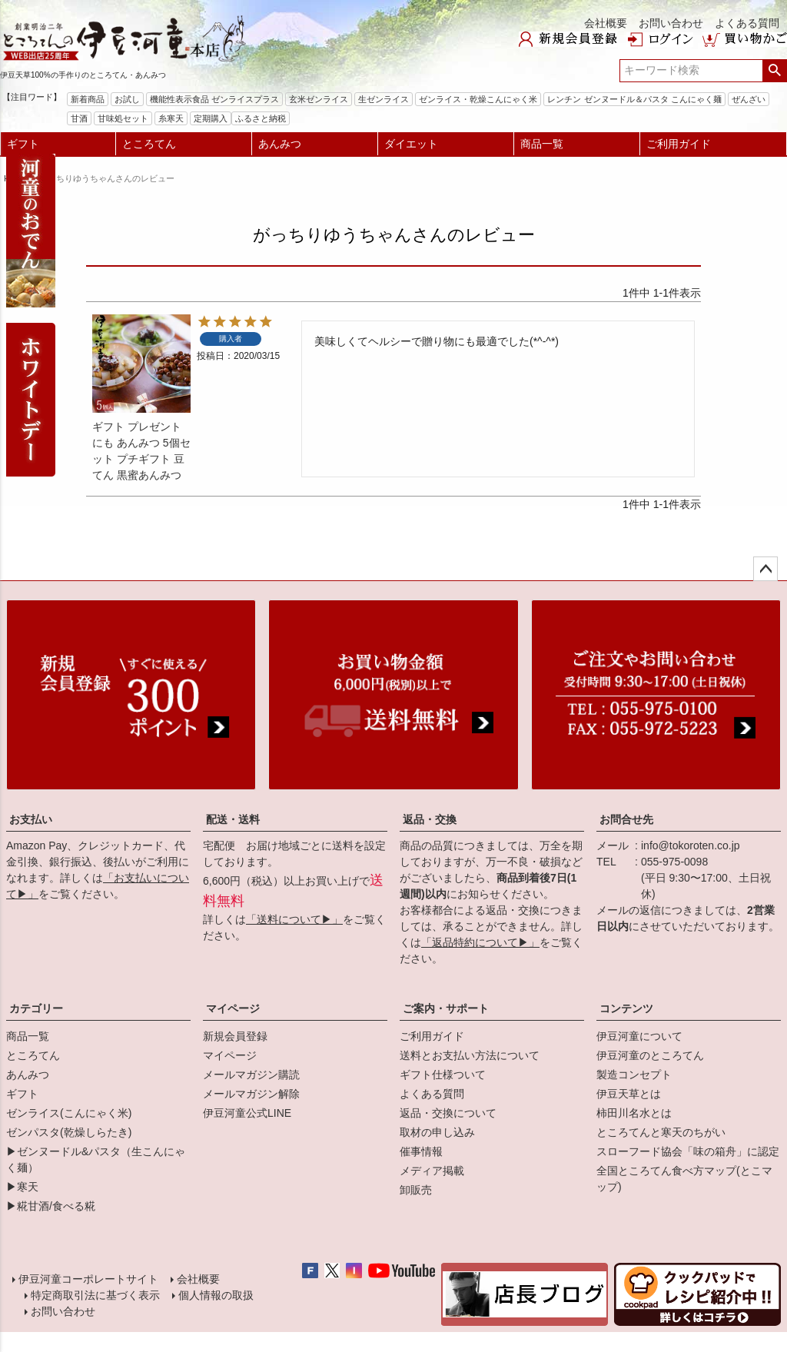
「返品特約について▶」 (480, 942)
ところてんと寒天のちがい (661, 1132)
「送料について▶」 (294, 919)
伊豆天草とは (628, 1094)
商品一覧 (541, 144)
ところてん (149, 144)
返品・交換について (448, 1113)
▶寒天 (22, 1187)
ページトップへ (765, 568)
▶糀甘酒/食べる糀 (50, 1206)
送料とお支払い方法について (470, 1055)
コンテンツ (626, 1008)
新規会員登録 (235, 1036)
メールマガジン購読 (251, 1074)
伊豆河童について (639, 1036)
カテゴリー (36, 1008)
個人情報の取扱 (216, 1295)
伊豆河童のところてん (650, 1055)
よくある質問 (747, 23)
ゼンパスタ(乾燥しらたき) (68, 1132)
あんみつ (279, 144)
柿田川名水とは (634, 1113)
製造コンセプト (634, 1074)
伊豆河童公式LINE (247, 1113)
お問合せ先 (626, 819)
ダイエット (411, 144)
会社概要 (605, 23)
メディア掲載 (432, 1170)
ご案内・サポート (446, 1008)
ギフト (23, 144)
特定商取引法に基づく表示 (95, 1295)
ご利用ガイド (678, 144)
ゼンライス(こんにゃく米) (68, 1113)
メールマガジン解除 (251, 1094)
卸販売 (416, 1190)
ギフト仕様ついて (443, 1074)
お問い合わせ (671, 23)
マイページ (233, 1008)
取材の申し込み (437, 1132)
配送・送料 (233, 819)
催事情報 (421, 1151)
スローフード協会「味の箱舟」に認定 (687, 1151)
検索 (774, 70)
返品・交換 (430, 819)
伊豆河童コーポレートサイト (88, 1279)
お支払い (30, 819)
